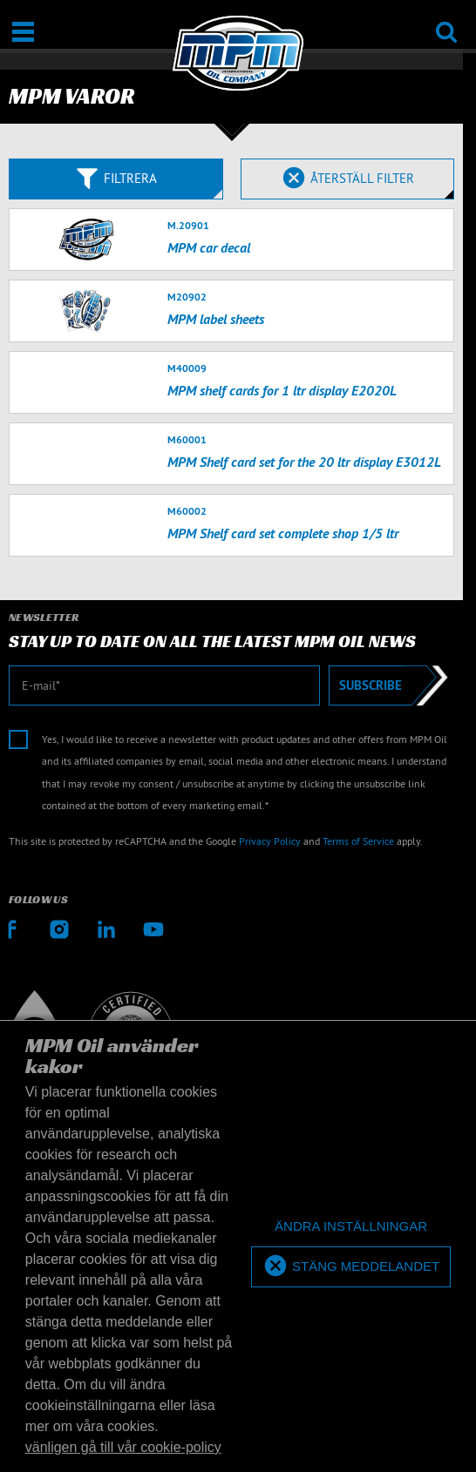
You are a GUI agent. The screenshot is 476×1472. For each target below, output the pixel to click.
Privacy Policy (270, 840)
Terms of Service (358, 840)
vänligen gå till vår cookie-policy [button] (123, 1447)
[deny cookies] (351, 1226)
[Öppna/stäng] (23, 32)
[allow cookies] (351, 1266)
